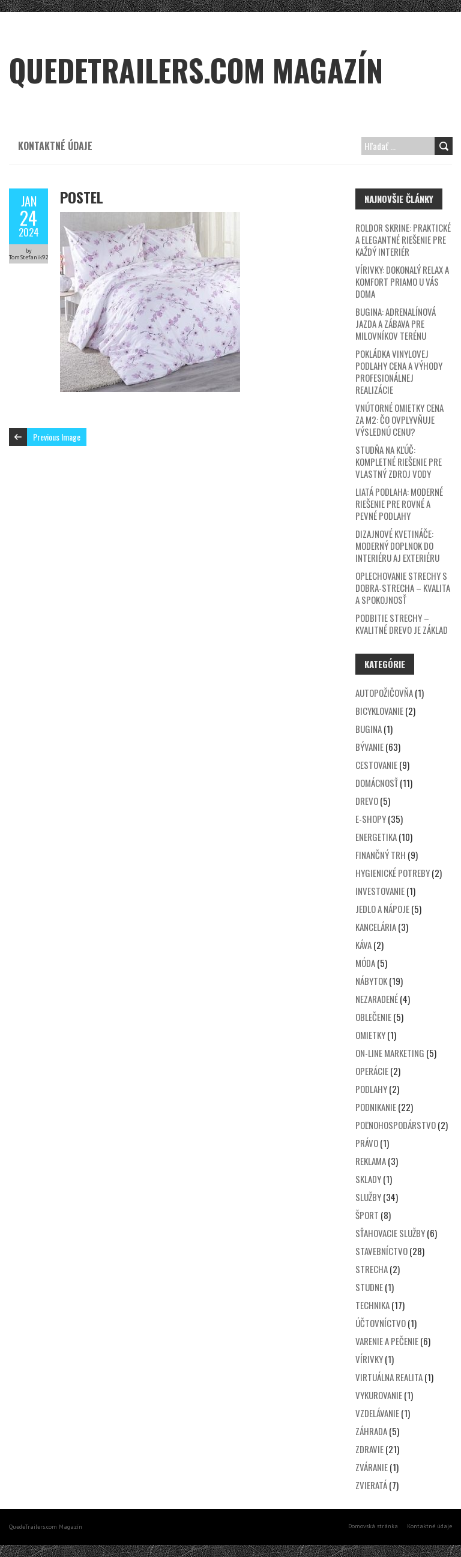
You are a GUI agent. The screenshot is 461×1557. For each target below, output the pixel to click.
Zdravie (369, 1449)
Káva (363, 944)
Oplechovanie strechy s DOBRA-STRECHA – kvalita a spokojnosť (402, 587)
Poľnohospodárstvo (395, 1124)
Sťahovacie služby (390, 1232)
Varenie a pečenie (386, 1341)
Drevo (366, 800)
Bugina (368, 728)
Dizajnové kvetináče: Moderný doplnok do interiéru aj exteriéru (397, 545)
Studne (369, 1286)
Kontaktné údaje (55, 146)
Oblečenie (373, 1016)
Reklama (370, 1160)
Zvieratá (371, 1485)
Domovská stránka (373, 1526)
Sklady (368, 1178)
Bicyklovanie (379, 710)
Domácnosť (376, 782)
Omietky (370, 1034)
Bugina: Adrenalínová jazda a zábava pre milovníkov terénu (395, 323)
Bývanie (369, 746)
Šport (367, 1214)
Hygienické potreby (392, 872)
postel (81, 197)
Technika (372, 1305)
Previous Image (56, 436)
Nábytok (371, 980)
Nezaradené (376, 998)
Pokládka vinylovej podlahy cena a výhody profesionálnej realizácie (398, 371)
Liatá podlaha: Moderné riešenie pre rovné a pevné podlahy (399, 503)
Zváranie (371, 1467)
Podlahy (371, 1088)
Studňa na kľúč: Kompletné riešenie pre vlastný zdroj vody (398, 461)
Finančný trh (380, 854)
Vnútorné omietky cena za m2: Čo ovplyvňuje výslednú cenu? (399, 419)
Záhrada (371, 1431)
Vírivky (369, 1359)
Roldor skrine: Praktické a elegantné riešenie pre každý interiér (403, 239)
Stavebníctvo (381, 1250)
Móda (365, 962)
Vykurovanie (378, 1395)
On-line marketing (389, 1052)
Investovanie (380, 890)
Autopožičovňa (384, 692)
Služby (368, 1196)
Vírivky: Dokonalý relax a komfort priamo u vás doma (402, 281)
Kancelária (375, 926)
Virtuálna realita (389, 1377)
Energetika (376, 836)
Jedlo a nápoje (382, 908)
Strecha (371, 1268)
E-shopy (370, 818)
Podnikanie (375, 1106)
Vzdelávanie (377, 1413)
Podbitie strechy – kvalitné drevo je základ (401, 623)
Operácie (371, 1070)
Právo (366, 1142)
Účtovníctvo (380, 1323)
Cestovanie (376, 764)
